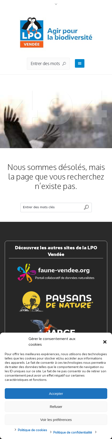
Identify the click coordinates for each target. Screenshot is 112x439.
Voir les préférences (56, 420)
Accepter (56, 394)
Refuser (56, 407)
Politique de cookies (32, 430)
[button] (104, 342)
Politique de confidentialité (72, 432)
